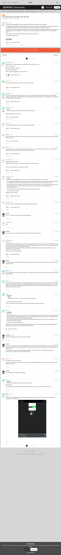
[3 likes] (12, 101)
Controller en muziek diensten (31, 11)
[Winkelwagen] (57, 2)
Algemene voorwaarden (21, 454)
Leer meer (9, 2)
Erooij (7, 270)
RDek (7, 281)
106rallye (7, 213)
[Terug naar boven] (58, 452)
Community (3, 11)
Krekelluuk (8, 240)
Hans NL (7, 358)
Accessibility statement (39, 454)
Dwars (7, 81)
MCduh (7, 22)
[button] (1, 7)
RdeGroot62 (8, 62)
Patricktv (7, 134)
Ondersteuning (15, 2)
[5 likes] (12, 75)
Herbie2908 (8, 93)
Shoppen (4, 2)
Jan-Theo (7, 202)
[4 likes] (12, 87)
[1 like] (11, 329)
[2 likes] (12, 117)
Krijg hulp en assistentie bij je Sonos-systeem (15, 11)
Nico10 (7, 147)
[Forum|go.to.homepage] (14, 7)
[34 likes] (13, 42)
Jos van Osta (8, 159)
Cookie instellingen (30, 454)
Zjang (7, 123)
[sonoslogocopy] (30, 2)
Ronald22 (8, 335)
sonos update (8, 39)
